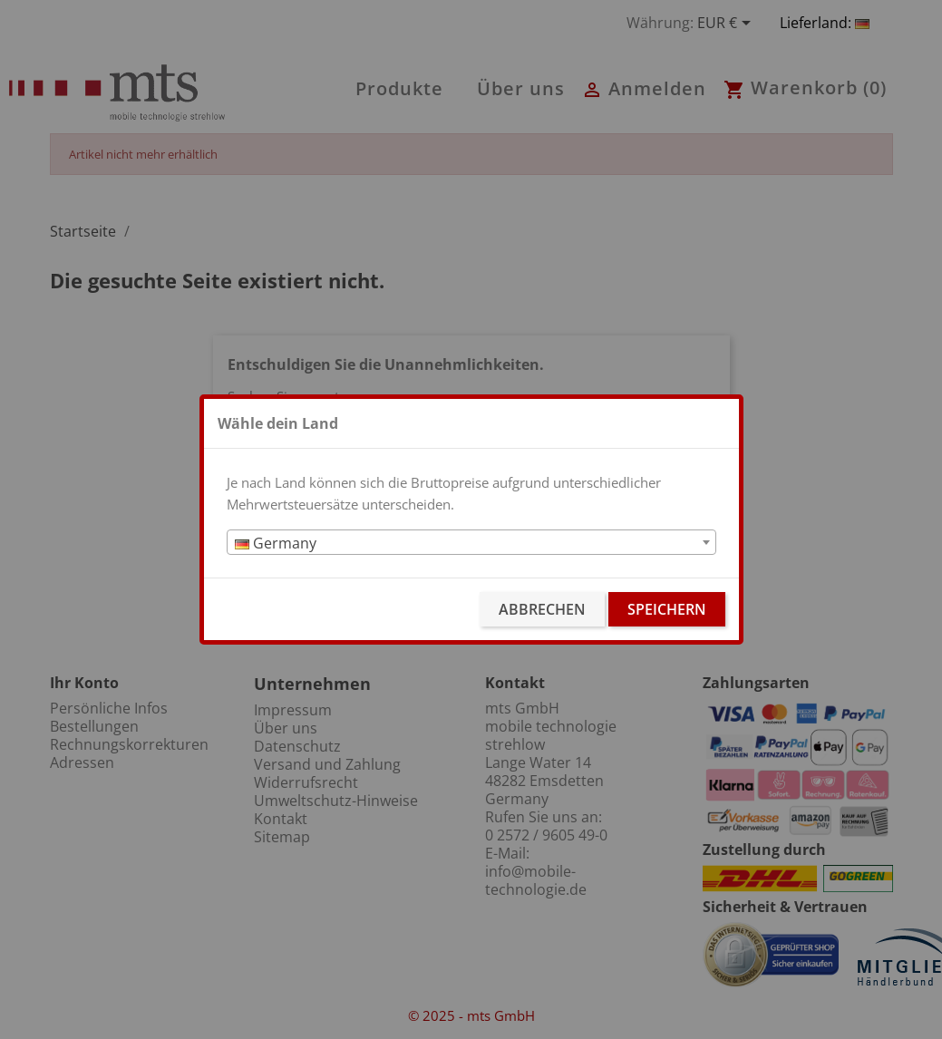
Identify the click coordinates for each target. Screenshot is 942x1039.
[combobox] (471, 542)
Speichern (666, 609)
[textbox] (471, 543)
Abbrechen (542, 609)
